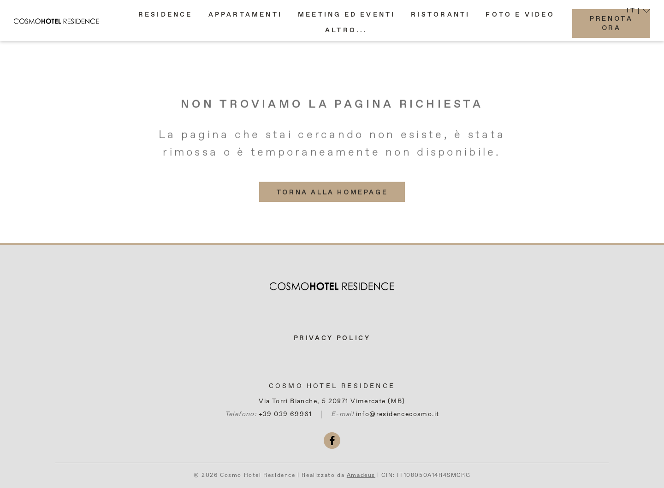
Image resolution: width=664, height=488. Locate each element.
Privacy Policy (332, 338)
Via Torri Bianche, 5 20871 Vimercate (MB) (332, 401)
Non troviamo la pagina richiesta (332, 109)
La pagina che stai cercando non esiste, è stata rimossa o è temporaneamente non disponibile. (332, 149)
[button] (346, 35)
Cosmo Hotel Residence (332, 386)
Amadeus (361, 475)
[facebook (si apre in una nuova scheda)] (332, 440)
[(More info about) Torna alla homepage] (332, 197)
